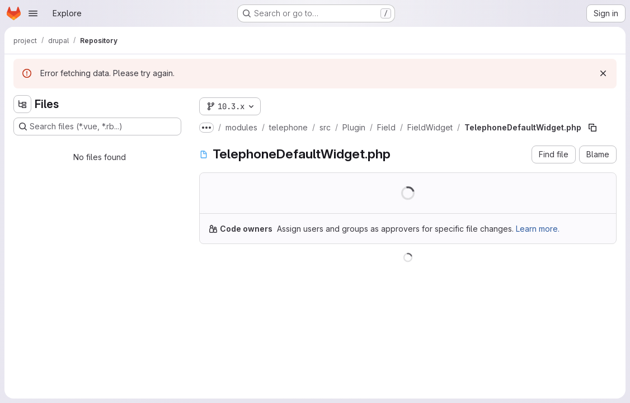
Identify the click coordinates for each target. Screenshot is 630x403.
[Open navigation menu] (33, 13)
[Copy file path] (592, 128)
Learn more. (538, 228)
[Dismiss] (603, 73)
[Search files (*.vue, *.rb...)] (97, 126)
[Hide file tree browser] (22, 104)
